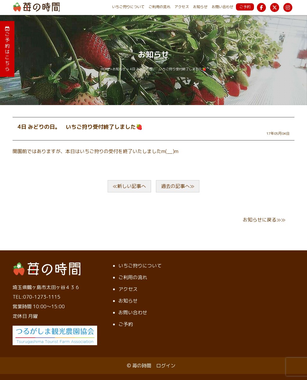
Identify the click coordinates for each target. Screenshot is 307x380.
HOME (105, 69)
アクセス (181, 6)
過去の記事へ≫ (177, 186)
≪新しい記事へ (129, 186)
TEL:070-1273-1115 (36, 297)
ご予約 (245, 6)
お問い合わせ (222, 6)
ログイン (165, 365)
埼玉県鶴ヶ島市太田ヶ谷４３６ (46, 287)
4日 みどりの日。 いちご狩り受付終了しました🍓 (79, 127)
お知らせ (200, 6)
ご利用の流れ (159, 6)
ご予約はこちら (7, 49)
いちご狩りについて (128, 6)
